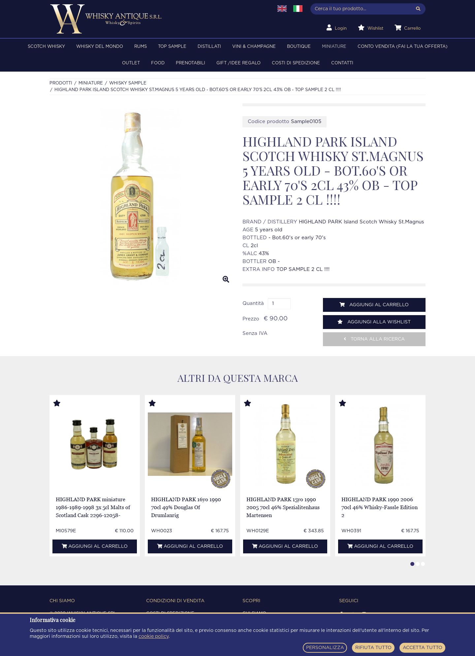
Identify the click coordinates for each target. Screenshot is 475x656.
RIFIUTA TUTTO (373, 647)
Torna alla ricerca (374, 339)
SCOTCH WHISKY (46, 47)
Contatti (342, 63)
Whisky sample (127, 83)
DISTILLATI (209, 47)
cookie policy (154, 636)
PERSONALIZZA (325, 647)
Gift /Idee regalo (238, 63)
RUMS (140, 47)
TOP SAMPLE (172, 47)
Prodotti (60, 83)
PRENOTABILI (190, 63)
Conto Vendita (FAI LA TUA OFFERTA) (403, 47)
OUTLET (131, 63)
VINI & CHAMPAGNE (254, 47)
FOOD (158, 63)
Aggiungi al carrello (374, 304)
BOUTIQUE (299, 47)
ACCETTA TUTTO (422, 647)
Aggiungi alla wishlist (374, 321)
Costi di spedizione (296, 63)
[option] (141, 195)
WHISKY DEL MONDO (99, 47)
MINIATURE (334, 47)
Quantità (253, 303)
